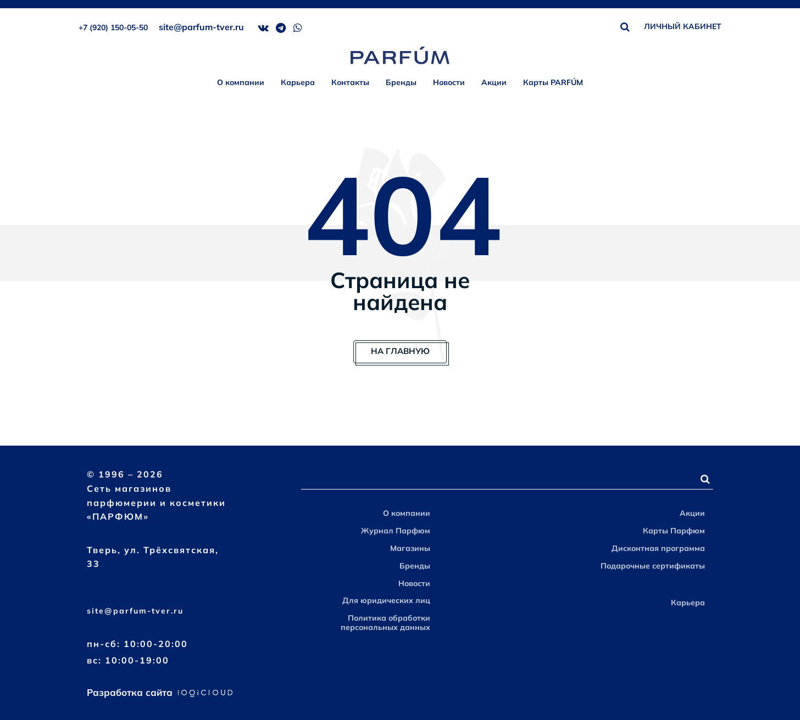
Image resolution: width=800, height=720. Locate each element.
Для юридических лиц (386, 600)
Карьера (298, 82)
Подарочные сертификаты (653, 566)
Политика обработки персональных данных (385, 622)
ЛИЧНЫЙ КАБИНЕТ (682, 26)
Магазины (410, 548)
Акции (494, 82)
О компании (240, 82)
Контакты (350, 82)
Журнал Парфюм (395, 531)
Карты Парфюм (674, 531)
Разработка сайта (159, 692)
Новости (449, 82)
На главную (400, 351)
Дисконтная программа (658, 548)
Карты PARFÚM (553, 82)
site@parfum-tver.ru (201, 26)
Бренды (401, 82)
